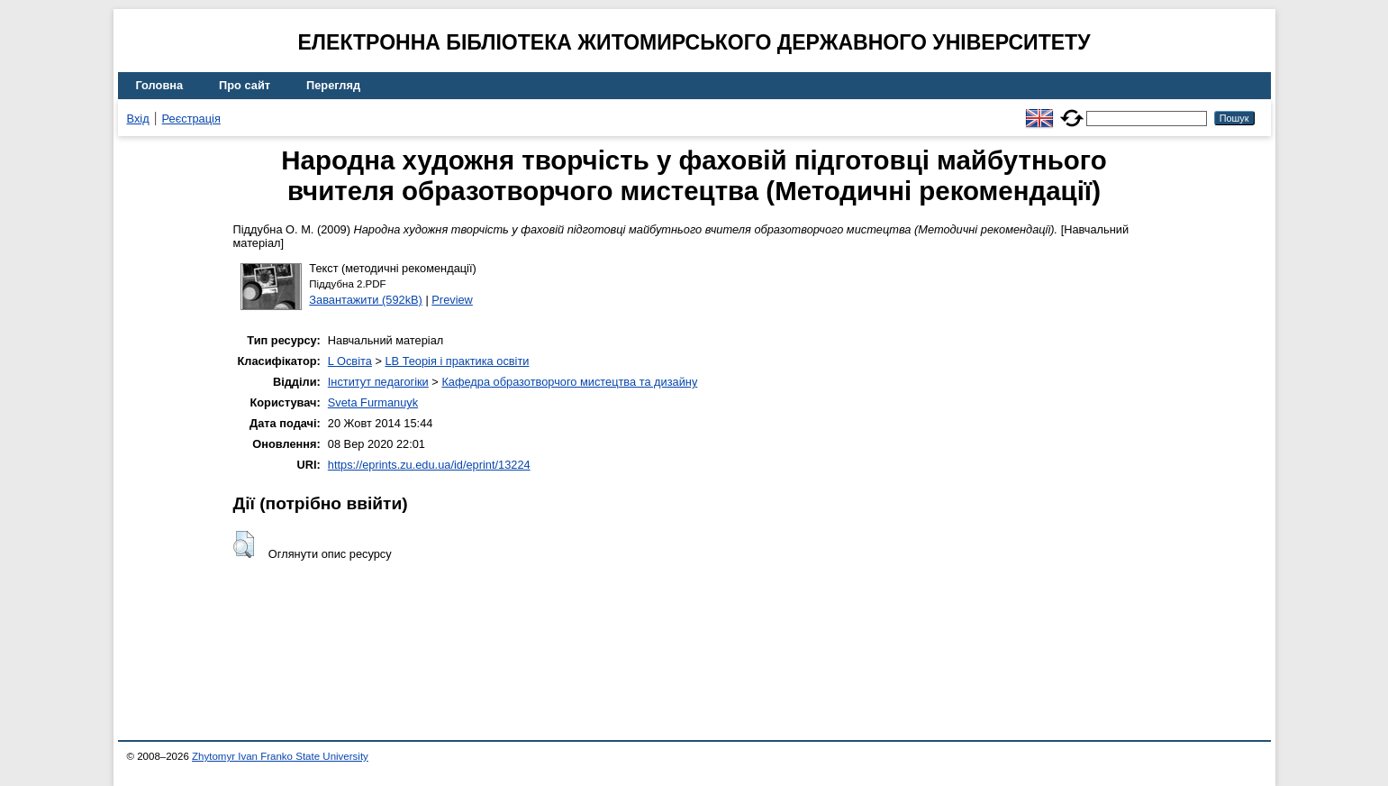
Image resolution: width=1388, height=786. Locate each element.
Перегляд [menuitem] (333, 85)
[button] (243, 544)
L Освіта (350, 361)
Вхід (138, 118)
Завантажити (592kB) (365, 299)
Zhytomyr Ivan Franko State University (280, 756)
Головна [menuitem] (160, 85)
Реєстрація (191, 118)
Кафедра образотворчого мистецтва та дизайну (569, 381)
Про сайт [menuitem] (244, 85)
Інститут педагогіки (378, 381)
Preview (452, 299)
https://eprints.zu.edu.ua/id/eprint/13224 (429, 464)
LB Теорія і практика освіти (457, 361)
